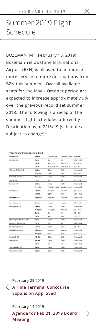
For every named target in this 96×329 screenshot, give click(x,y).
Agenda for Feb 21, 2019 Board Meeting (44, 316)
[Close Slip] (87, 11)
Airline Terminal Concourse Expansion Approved (40, 290)
